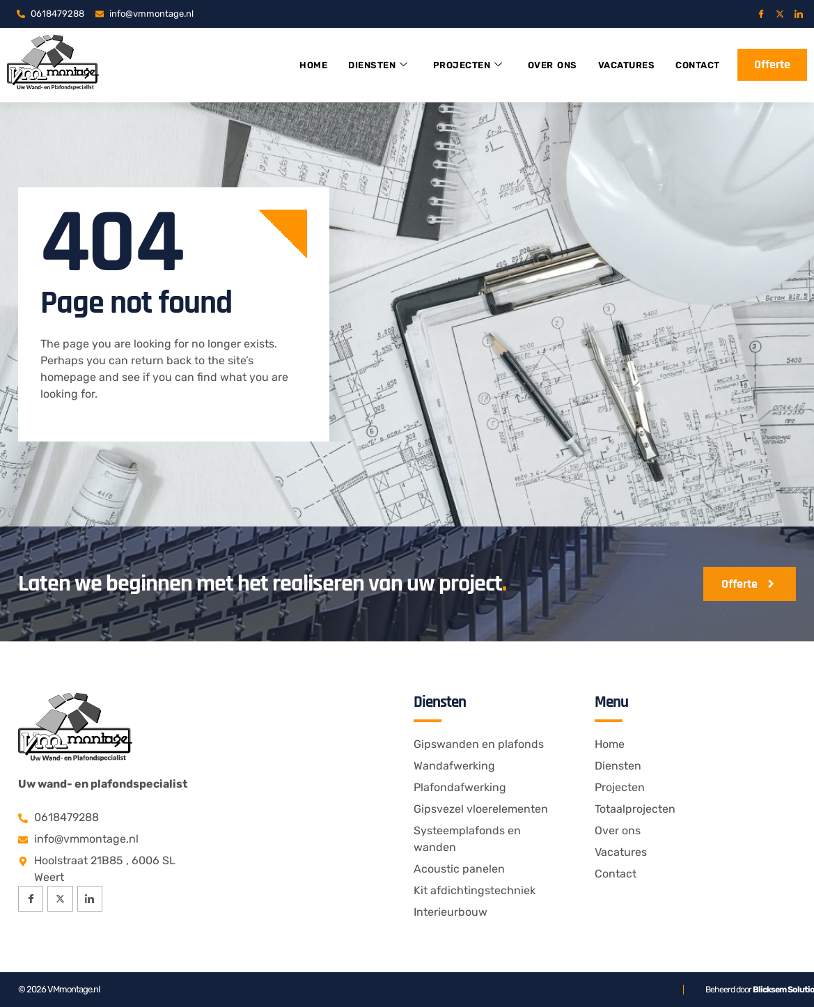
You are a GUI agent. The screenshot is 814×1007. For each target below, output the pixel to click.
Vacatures (616, 65)
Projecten (448, 65)
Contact (692, 65)
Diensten (354, 65)
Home (286, 65)
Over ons (537, 65)
